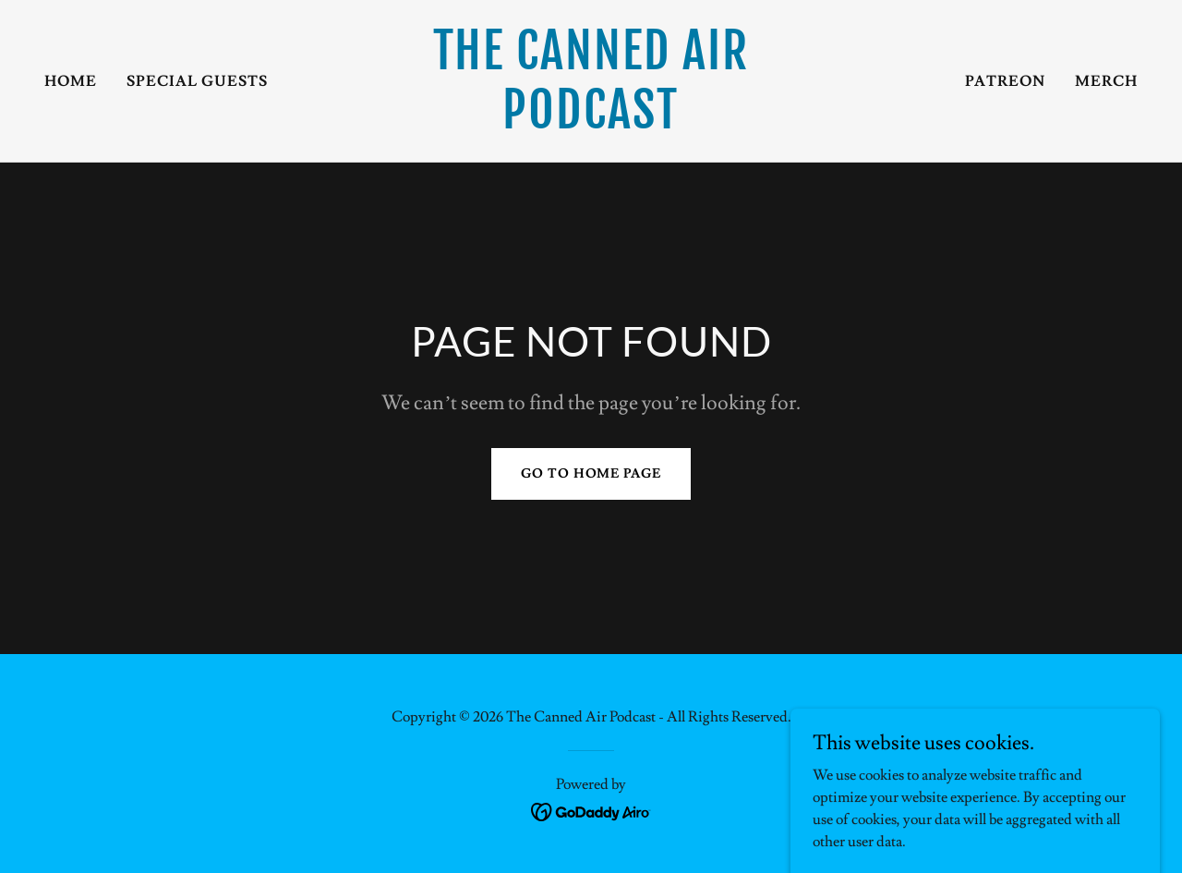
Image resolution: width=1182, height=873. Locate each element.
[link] (591, 124)
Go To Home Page (590, 474)
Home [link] (70, 81)
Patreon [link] (1005, 81)
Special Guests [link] (197, 81)
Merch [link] (1106, 81)
